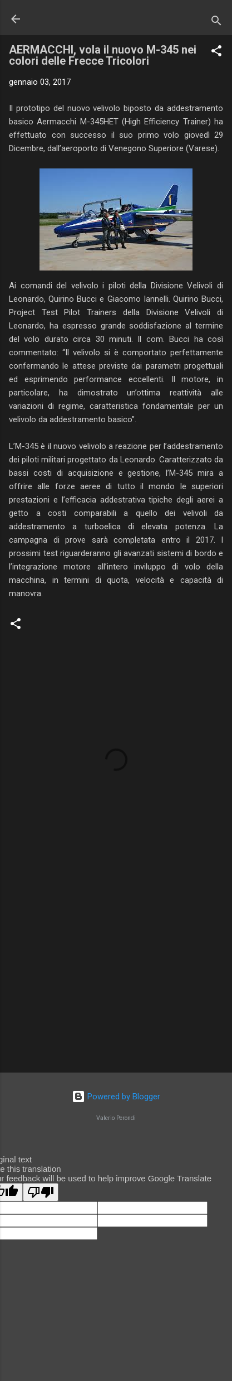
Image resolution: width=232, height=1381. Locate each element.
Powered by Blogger (116, 1097)
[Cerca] (216, 23)
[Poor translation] (40, 1192)
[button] (216, 52)
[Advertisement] (116, 977)
